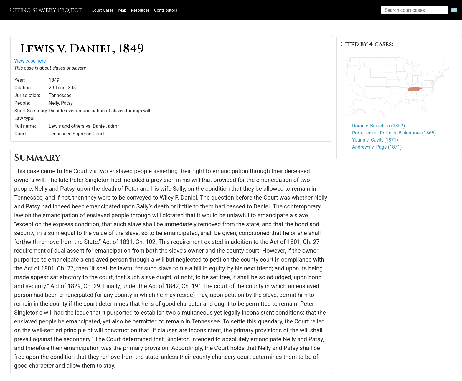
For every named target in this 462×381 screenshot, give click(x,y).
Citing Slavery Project (45, 10)
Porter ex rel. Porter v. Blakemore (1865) (394, 133)
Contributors (165, 9)
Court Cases (102, 9)
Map (122, 9)
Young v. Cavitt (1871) (375, 140)
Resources (140, 9)
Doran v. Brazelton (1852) (378, 126)
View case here (30, 61)
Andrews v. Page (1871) (377, 147)
